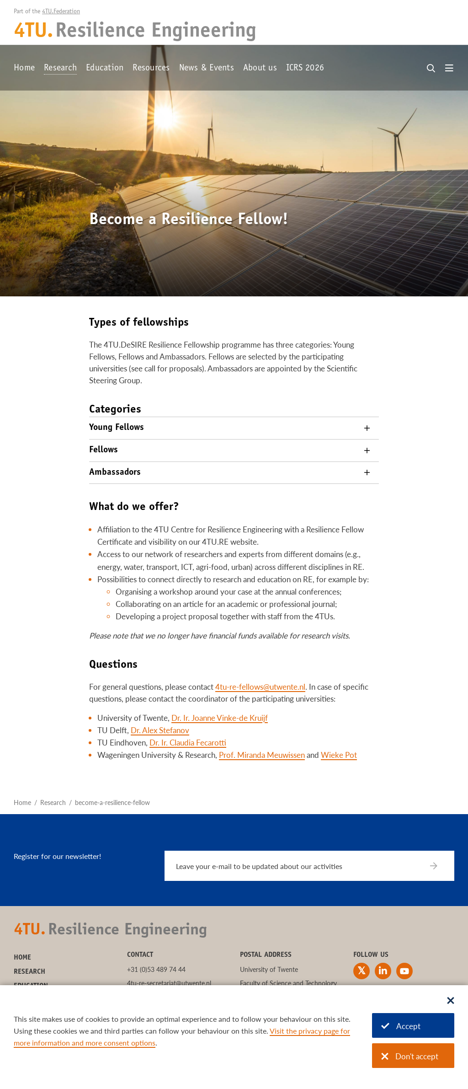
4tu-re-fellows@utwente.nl (260, 687)
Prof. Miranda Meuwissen (262, 755)
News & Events (206, 68)
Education (104, 68)
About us (260, 68)
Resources (151, 68)
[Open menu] (449, 68)
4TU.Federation (61, 12)
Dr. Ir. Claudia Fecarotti (187, 742)
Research (60, 68)
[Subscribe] (439, 866)
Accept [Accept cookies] (400, 1026)
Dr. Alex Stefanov (160, 730)
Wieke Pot (339, 755)
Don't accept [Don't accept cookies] (409, 1056)
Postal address (266, 955)
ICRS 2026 (305, 68)
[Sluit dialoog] (450, 1001)
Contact (140, 955)
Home (24, 68)
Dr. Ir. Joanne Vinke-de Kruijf (219, 718)
